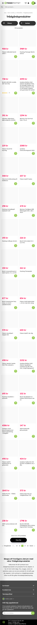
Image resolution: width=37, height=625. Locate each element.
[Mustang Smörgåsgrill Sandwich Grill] (9, 195)
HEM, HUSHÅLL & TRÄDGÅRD (15, 12)
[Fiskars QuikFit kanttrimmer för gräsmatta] (9, 448)
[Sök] (18, 7)
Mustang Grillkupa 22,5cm (9, 241)
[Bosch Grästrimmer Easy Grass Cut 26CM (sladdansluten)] (9, 288)
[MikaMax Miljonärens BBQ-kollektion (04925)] (9, 105)
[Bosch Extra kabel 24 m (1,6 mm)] (27, 227)
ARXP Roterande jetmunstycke (24, 429)
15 (19, 546)
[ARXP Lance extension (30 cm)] (9, 510)
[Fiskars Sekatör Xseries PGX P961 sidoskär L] (9, 350)
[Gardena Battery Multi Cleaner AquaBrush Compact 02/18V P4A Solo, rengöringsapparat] (27, 350)
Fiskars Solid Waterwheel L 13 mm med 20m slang (27, 302)
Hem (5, 12)
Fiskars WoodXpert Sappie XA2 (7, 334)
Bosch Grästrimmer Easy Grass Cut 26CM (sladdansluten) (9, 303)
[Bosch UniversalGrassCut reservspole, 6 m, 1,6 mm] (9, 257)
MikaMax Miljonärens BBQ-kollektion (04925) (8, 119)
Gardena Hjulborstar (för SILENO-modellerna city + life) (27, 463)
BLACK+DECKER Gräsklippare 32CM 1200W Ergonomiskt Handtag (27, 525)
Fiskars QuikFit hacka (26, 179)
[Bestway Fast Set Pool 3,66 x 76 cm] (27, 105)
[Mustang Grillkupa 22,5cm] (9, 227)
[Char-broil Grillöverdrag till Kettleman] (9, 165)
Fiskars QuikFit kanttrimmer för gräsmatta (6, 463)
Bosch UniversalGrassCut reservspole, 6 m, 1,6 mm (9, 272)
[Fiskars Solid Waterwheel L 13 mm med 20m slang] (27, 288)
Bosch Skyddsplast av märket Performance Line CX (27, 398)
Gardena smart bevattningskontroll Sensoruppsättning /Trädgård (7, 431)
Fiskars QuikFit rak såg (26, 333)
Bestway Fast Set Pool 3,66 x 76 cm (26, 119)
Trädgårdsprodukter (28, 12)
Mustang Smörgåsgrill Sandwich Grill (8, 210)
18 (27, 546)
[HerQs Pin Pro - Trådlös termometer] (9, 480)
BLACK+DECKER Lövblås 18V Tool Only (9, 83)
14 (16, 546)
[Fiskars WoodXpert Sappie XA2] (9, 319)
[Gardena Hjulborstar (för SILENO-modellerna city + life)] (27, 448)
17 (25, 546)
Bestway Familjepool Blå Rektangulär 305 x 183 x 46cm (27, 211)
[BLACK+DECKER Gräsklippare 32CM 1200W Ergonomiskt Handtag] (27, 510)
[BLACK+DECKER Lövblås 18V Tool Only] (9, 68)
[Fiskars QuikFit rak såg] (27, 319)
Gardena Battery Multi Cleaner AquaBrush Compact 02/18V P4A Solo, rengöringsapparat (27, 366)
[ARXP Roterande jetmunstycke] (27, 415)
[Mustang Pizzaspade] (27, 257)
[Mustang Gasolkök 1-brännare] (9, 383)
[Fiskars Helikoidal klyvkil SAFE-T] (9, 38)
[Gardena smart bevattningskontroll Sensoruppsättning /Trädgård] (9, 415)
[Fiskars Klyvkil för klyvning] (9, 135)
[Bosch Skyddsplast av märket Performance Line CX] (27, 383)
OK (33, 613)
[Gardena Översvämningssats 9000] (27, 135)
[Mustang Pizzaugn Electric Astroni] (27, 38)
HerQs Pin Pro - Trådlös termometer (9, 494)
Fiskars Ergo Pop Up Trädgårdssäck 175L (26, 494)
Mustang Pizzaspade (26, 271)
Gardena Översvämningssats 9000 (27, 149)
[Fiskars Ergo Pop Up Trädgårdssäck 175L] (27, 480)
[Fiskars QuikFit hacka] (27, 165)
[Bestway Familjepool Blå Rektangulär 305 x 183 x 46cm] (27, 195)
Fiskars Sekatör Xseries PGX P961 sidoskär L (8, 364)
